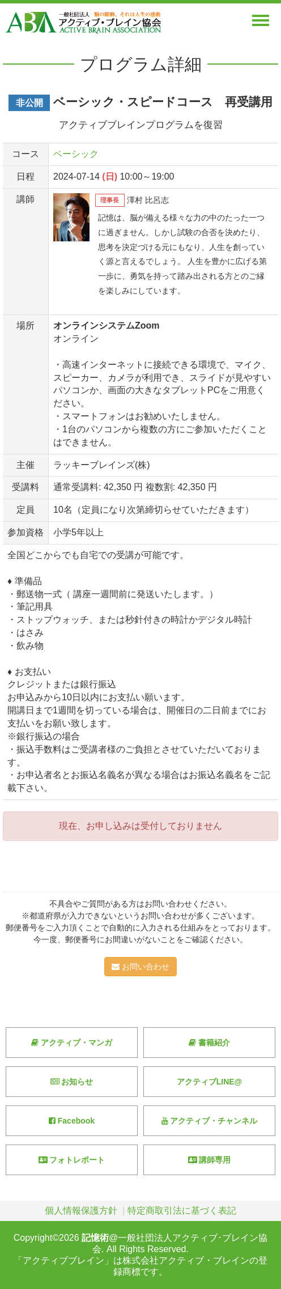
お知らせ (71, 1081)
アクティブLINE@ (209, 1081)
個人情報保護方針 (81, 1210)
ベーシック (76, 154)
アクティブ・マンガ (71, 1042)
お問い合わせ (140, 966)
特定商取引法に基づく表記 (181, 1210)
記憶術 (95, 1238)
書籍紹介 (209, 1042)
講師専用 (209, 1159)
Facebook (72, 1120)
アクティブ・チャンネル (209, 1120)
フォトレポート (72, 1159)
